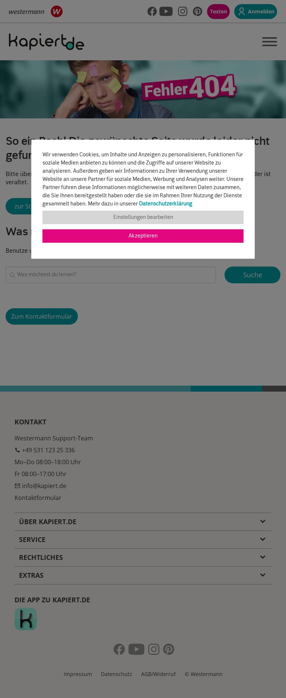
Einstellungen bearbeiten (143, 217)
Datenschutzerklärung (165, 204)
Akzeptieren (143, 236)
